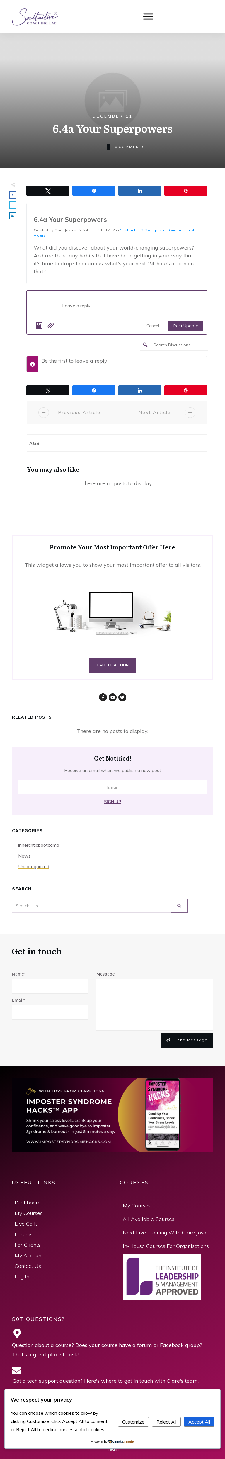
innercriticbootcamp (38, 845)
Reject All (166, 1422)
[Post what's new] (131, 307)
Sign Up (112, 801)
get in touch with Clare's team (161, 1380)
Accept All (199, 1422)
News (24, 856)
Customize (133, 1422)
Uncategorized (33, 866)
